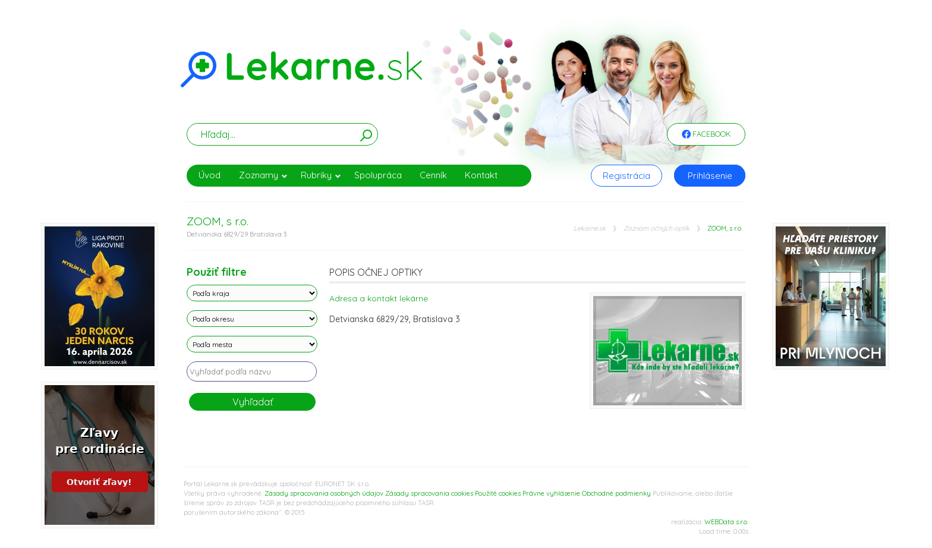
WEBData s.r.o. (726, 522)
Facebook (706, 135)
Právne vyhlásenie (551, 493)
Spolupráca (378, 175)
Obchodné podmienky (616, 493)
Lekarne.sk (590, 228)
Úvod (210, 175)
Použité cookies (498, 493)
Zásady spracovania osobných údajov (324, 493)
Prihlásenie (710, 175)
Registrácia (626, 175)
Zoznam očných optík (656, 228)
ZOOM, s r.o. (724, 228)
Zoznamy (263, 175)
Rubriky (321, 175)
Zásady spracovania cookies (429, 493)
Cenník (433, 175)
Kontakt (481, 175)
